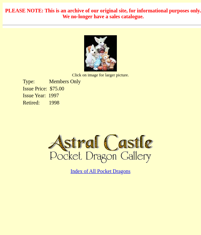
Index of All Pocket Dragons (100, 171)
